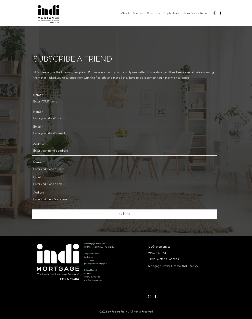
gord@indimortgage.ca (93, 280)
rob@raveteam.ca (159, 246)
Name (37, 94)
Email (37, 126)
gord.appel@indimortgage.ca (95, 263)
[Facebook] (220, 13)
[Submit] (124, 214)
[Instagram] (215, 13)
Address (38, 143)
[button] (153, 13)
